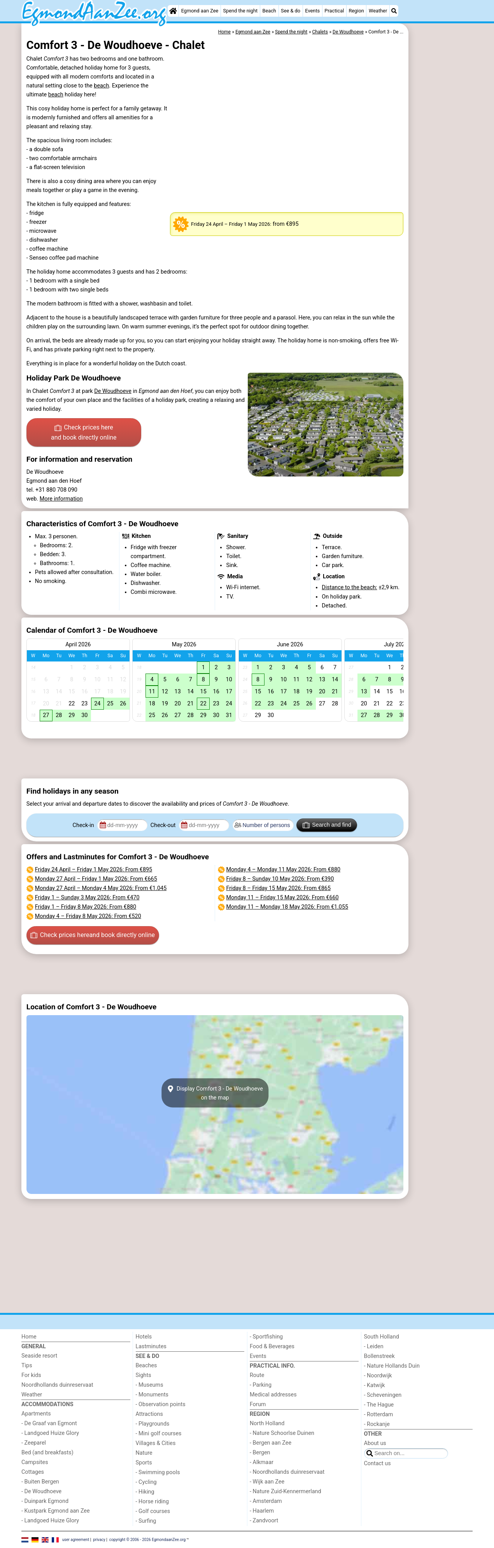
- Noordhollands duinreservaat (287, 1472)
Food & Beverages (272, 1346)
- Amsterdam (266, 1501)
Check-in (84, 825)
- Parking (261, 1385)
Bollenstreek (379, 1356)
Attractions (149, 1414)
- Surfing (146, 1521)
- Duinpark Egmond (44, 1501)
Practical (334, 11)
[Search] (394, 11)
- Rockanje (377, 1424)
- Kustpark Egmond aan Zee (55, 1511)
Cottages (32, 1472)
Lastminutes (151, 1346)
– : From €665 (96, 879)
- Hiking (145, 1492)
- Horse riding (152, 1501)
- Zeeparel (33, 1443)
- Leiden (374, 1346)
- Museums (149, 1385)
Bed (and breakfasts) (47, 1452)
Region (356, 11)
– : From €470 (87, 897)
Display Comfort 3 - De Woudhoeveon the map (215, 1093)
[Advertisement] (441, 202)
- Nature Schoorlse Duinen (282, 1433)
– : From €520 (88, 916)
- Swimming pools (158, 1472)
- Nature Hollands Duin (392, 1366)
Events (312, 11)
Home (29, 1336)
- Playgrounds (153, 1424)
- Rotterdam (378, 1414)
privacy (99, 1539)
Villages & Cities (156, 1443)
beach (101, 85)
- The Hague (379, 1404)
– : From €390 (280, 879)
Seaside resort (39, 1356)
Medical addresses (273, 1394)
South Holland (381, 1336)
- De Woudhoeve (41, 1491)
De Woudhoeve (112, 391)
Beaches (146, 1365)
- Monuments (152, 1394)
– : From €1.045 (100, 888)
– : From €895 (93, 869)
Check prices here (84, 433)
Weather (378, 11)
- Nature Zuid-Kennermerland (285, 1491)
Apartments (36, 1413)
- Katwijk (374, 1385)
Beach (269, 11)
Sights (143, 1375)
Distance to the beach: (349, 587)
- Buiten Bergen (40, 1481)
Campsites (34, 1462)
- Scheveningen (383, 1395)
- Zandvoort (264, 1520)
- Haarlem (262, 1511)
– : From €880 (85, 907)
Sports (144, 1462)
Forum (258, 1404)
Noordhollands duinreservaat (57, 1385)
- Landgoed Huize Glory (50, 1433)
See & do (290, 11)
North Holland (267, 1423)
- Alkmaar (261, 1462)
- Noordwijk (378, 1375)
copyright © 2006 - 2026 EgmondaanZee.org (147, 1539)
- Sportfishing (266, 1336)
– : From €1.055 (287, 907)
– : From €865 (278, 888)
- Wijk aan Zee (267, 1481)
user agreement (75, 1539)
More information (61, 499)
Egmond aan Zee (200, 11)
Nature (144, 1453)
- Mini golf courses (159, 1433)
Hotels (144, 1336)
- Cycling (146, 1482)
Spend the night (240, 11)
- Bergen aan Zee (270, 1443)
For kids (31, 1375)
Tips (26, 1365)
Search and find (327, 825)
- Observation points (161, 1404)
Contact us (377, 1463)
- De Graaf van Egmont (49, 1423)
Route (257, 1375)
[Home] (173, 11)
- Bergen (260, 1452)
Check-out (164, 825)
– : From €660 (282, 897)
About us (375, 1443)
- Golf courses (153, 1511)
